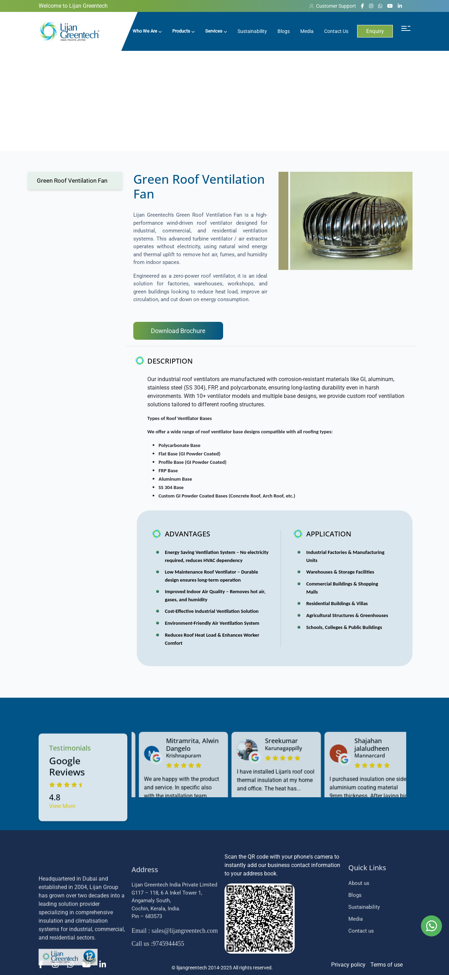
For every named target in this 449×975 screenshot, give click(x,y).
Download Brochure (178, 330)
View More (62, 874)
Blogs (283, 31)
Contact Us (336, 31)
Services (216, 31)
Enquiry (375, 31)
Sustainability (252, 31)
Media (307, 31)
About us (358, 939)
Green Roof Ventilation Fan (72, 180)
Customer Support (332, 6)
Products (183, 31)
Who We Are (147, 31)
